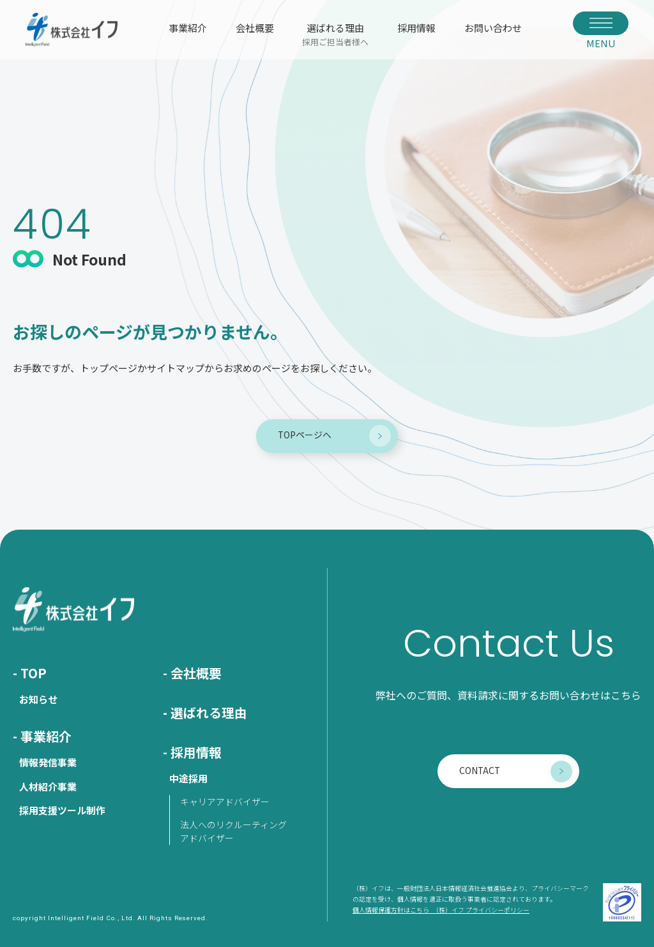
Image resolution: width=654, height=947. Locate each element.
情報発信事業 (48, 762)
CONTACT (479, 770)
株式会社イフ (72, 30)
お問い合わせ (493, 27)
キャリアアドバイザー (225, 801)
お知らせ (38, 699)
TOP (33, 673)
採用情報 (416, 27)
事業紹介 (188, 27)
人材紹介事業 (48, 786)
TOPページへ (304, 434)
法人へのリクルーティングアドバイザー (233, 831)
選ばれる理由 (335, 34)
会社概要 (255, 27)
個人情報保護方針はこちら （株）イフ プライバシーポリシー (441, 910)
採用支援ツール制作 (62, 810)
